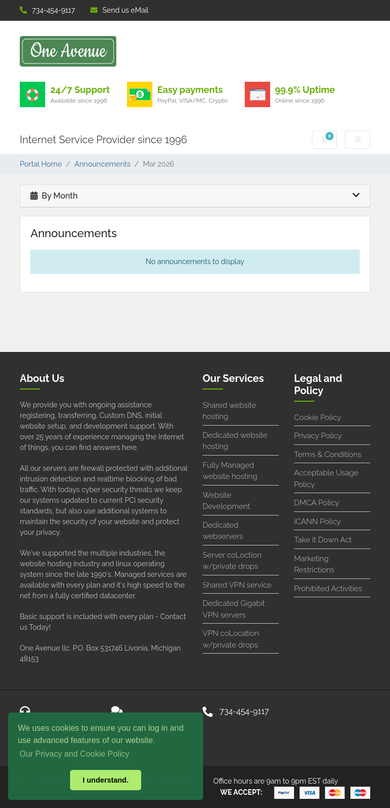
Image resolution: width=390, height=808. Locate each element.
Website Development (226, 501)
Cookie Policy (317, 417)
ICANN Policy (317, 521)
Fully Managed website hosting (230, 471)
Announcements (103, 163)
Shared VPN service (237, 585)
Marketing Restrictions (314, 564)
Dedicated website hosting (235, 441)
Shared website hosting (229, 411)
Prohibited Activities (328, 588)
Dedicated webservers (223, 531)
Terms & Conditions (328, 454)
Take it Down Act (323, 539)
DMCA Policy (316, 502)
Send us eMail (119, 10)
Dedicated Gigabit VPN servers (234, 609)
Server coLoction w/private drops (232, 561)
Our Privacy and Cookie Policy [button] (74, 754)
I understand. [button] (105, 780)
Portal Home (41, 163)
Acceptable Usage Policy (326, 478)
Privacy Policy (318, 435)
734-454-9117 (47, 10)
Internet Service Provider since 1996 (103, 140)
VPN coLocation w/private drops (231, 639)
